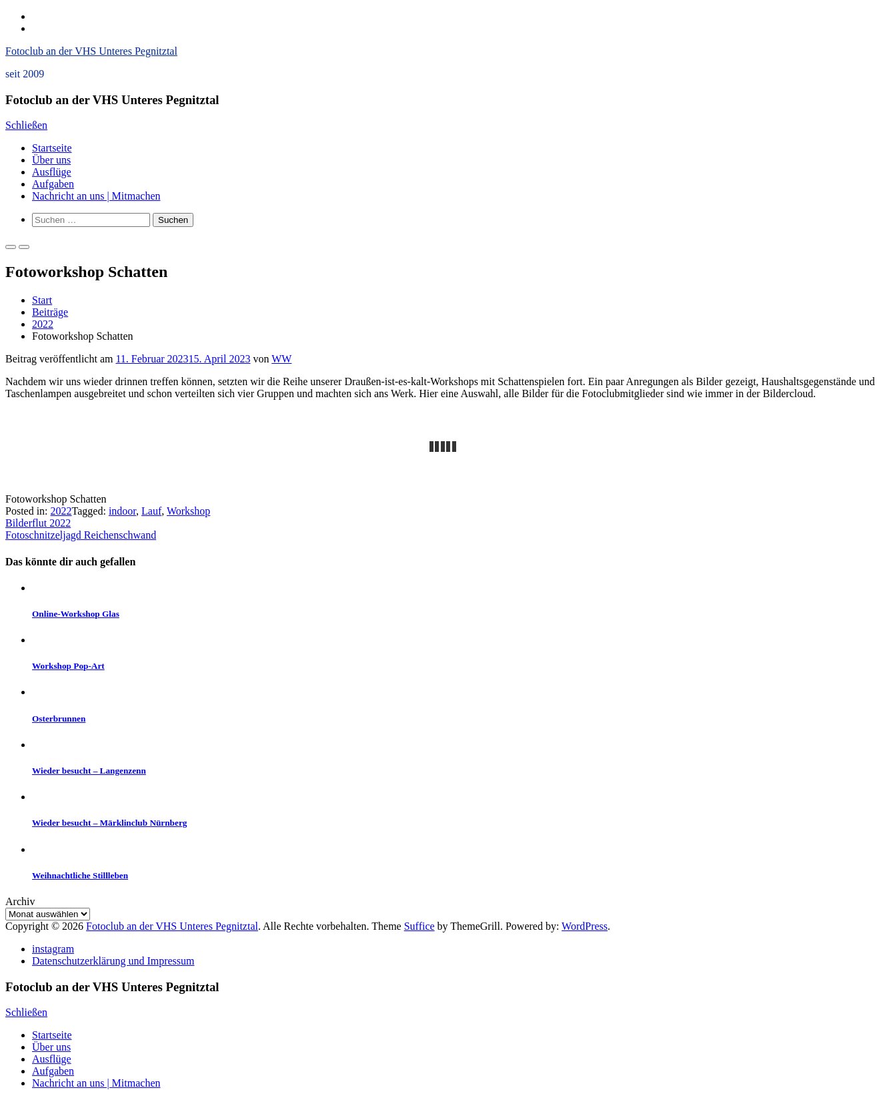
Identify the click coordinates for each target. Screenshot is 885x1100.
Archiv (20, 901)
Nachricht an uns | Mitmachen (96, 196)
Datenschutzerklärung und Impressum (113, 961)
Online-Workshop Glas (75, 614)
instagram (53, 948)
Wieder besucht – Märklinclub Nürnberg (109, 823)
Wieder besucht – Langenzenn (89, 771)
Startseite (52, 148)
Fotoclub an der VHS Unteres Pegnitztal (91, 51)
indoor (122, 511)
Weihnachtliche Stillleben (80, 875)
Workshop (188, 511)
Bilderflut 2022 (38, 523)
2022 (42, 324)
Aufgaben (53, 184)
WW (281, 358)
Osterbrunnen (58, 719)
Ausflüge (51, 172)
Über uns (51, 160)
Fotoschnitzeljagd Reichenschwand (80, 535)
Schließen (26, 125)
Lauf (151, 511)
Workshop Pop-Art (68, 666)
